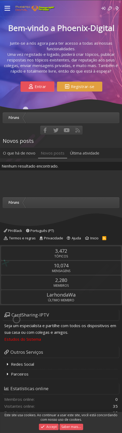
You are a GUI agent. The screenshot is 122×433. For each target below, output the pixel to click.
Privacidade (53, 238)
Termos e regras (22, 238)
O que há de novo (19, 153)
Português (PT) (40, 230)
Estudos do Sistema (22, 339)
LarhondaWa (61, 295)
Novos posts (52, 153)
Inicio (94, 238)
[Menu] (7, 8)
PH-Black (13, 230)
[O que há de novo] (117, 8)
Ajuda (76, 238)
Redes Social (22, 364)
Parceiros (20, 374)
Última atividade (84, 153)
